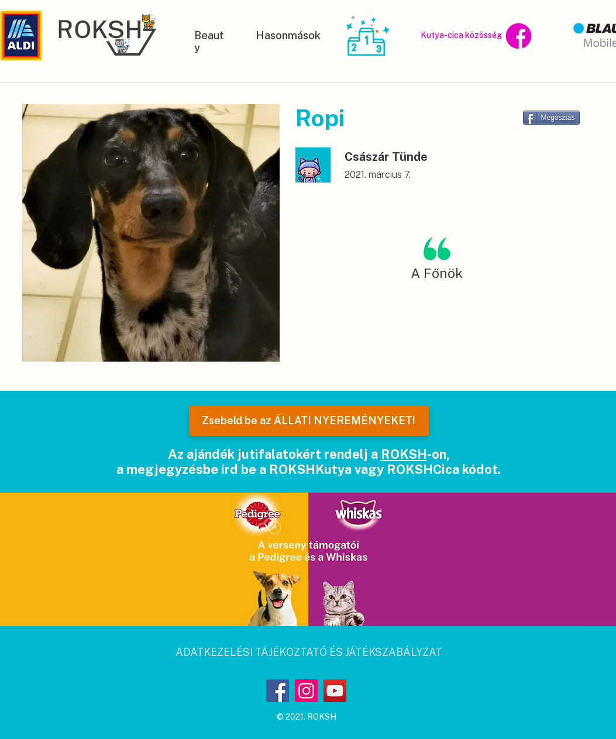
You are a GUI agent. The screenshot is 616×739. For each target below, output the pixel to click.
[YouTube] (335, 690)
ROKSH (404, 454)
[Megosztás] (551, 118)
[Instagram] (306, 690)
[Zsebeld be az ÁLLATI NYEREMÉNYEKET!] (309, 420)
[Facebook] (277, 690)
